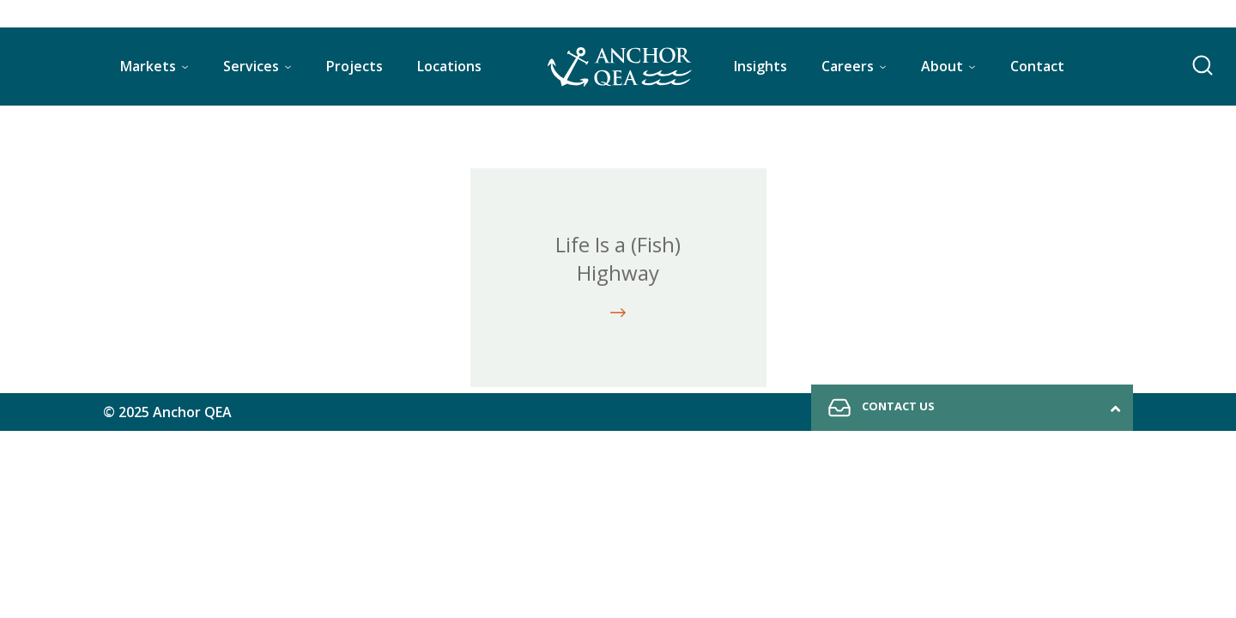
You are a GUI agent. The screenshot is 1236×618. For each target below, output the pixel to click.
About (942, 66)
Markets (148, 66)
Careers (847, 66)
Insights (760, 66)
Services (251, 66)
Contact (1037, 66)
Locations (449, 66)
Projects (354, 66)
